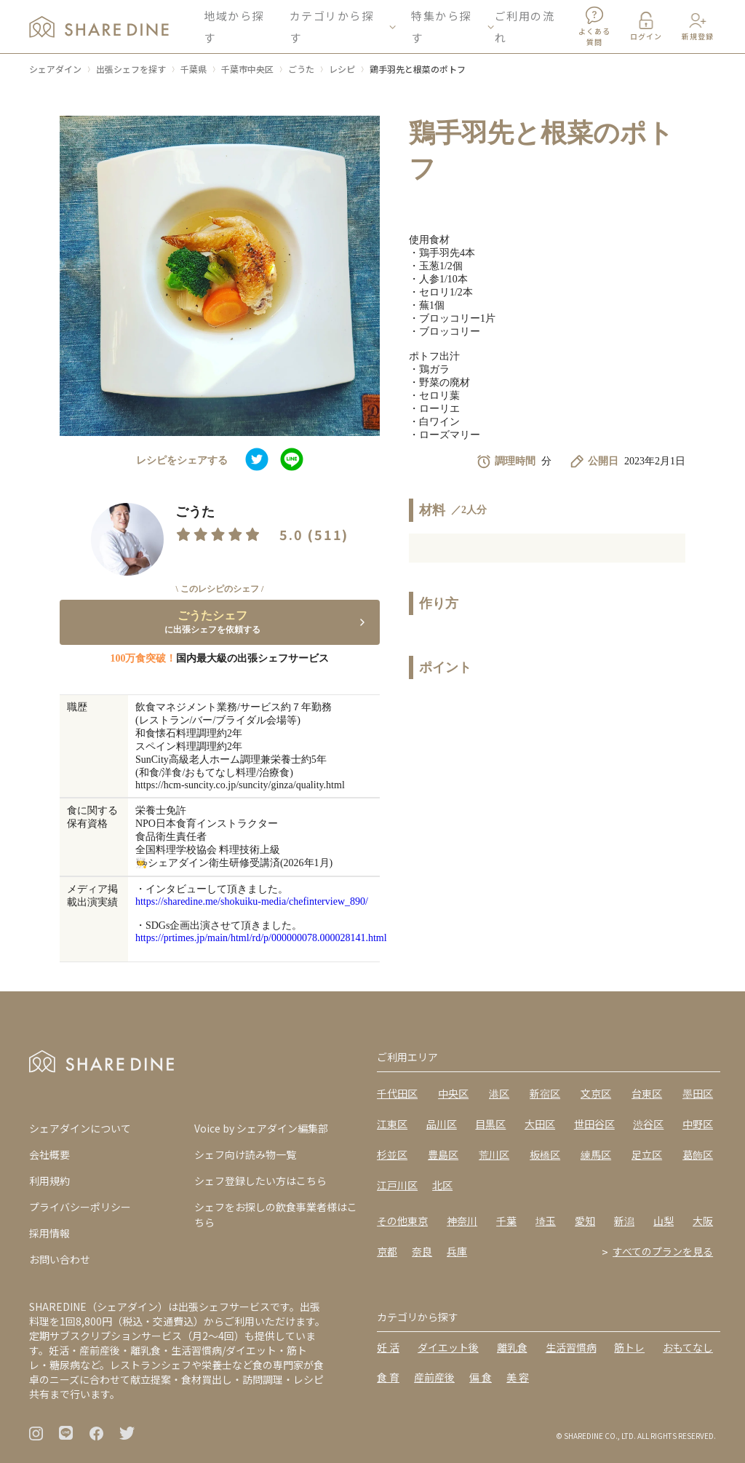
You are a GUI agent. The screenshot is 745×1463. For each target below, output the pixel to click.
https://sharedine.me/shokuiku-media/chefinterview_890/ (251, 901)
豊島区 (443, 1154)
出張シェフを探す (131, 69)
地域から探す (234, 28)
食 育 (388, 1377)
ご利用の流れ (525, 28)
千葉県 (193, 69)
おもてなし (688, 1347)
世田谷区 (594, 1124)
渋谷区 (648, 1124)
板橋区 (545, 1154)
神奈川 (462, 1220)
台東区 (647, 1093)
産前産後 (434, 1377)
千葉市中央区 (247, 69)
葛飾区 (697, 1154)
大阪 (703, 1220)
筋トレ (629, 1347)
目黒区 (490, 1124)
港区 (499, 1093)
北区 (442, 1185)
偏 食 (480, 1377)
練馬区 (596, 1154)
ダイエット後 (448, 1347)
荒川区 (494, 1154)
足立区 (647, 1154)
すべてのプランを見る (663, 1251)
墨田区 (697, 1093)
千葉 (506, 1220)
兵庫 (457, 1251)
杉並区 (392, 1154)
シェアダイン (55, 69)
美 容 (517, 1377)
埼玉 (545, 1220)
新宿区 (545, 1093)
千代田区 (397, 1093)
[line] (291, 461)
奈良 (422, 1251)
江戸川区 (397, 1185)
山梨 (663, 1220)
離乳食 (512, 1347)
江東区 (392, 1124)
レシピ (342, 69)
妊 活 (388, 1347)
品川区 (441, 1124)
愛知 (585, 1220)
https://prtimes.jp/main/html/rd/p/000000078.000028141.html (261, 937)
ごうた (301, 69)
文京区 (596, 1093)
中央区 (453, 1093)
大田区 (540, 1124)
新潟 (624, 1220)
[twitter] (256, 461)
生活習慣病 (571, 1347)
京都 (387, 1251)
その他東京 (402, 1220)
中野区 (697, 1124)
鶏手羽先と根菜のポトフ (418, 69)
